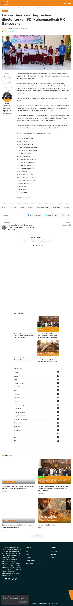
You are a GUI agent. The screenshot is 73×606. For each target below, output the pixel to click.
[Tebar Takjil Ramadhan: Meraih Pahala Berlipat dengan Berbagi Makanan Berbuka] (25, 324)
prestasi (67, 207)
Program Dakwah (19, 412)
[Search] (64, 3)
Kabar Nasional (18, 387)
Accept (23, 602)
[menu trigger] (68, 3)
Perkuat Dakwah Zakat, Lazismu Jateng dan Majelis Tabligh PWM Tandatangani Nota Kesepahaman (47, 335)
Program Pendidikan (20, 419)
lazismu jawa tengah (43, 207)
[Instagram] (36, 245)
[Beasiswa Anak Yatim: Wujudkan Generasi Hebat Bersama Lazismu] (25, 348)
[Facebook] (9, 31)
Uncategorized (18, 430)
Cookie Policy (23, 598)
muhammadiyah (57, 207)
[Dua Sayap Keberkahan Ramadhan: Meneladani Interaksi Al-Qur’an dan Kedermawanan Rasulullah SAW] (48, 348)
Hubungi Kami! (45, 242)
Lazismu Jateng (19, 405)
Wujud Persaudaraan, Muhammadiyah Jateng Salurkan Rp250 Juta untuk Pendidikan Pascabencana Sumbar (7, 109)
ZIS (15, 441)
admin (10, 28)
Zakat (16, 437)
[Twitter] (11, 31)
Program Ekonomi (19, 416)
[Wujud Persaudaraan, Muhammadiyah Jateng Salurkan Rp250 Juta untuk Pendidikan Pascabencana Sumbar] (7, 97)
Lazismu (31, 207)
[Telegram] (15, 31)
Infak (15, 379)
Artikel (16, 372)
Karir (15, 390)
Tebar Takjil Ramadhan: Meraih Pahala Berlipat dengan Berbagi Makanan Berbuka (23, 335)
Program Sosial (18, 423)
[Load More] (36, 536)
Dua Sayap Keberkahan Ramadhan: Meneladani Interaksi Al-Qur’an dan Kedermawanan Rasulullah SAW (47, 360)
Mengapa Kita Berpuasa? (47, 525)
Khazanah (17, 394)
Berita (5, 11)
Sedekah (17, 426)
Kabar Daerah (18, 383)
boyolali (22, 207)
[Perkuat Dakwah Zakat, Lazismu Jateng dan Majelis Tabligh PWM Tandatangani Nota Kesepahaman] (48, 324)
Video (16, 434)
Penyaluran (17, 408)
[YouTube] (39, 245)
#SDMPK (14, 207)
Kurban (16, 401)
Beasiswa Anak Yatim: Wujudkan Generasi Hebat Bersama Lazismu (24, 359)
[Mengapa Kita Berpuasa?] (54, 510)
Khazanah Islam (19, 398)
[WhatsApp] (13, 31)
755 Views (23, 28)
